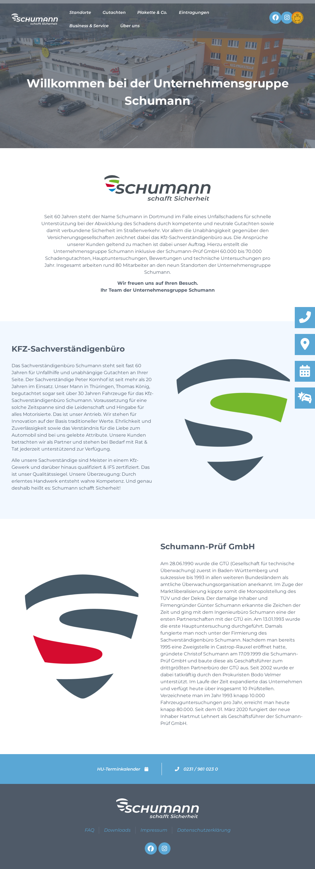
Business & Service (89, 25)
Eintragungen (194, 12)
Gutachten (114, 12)
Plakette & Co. (152, 12)
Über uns (130, 25)
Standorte (80, 12)
